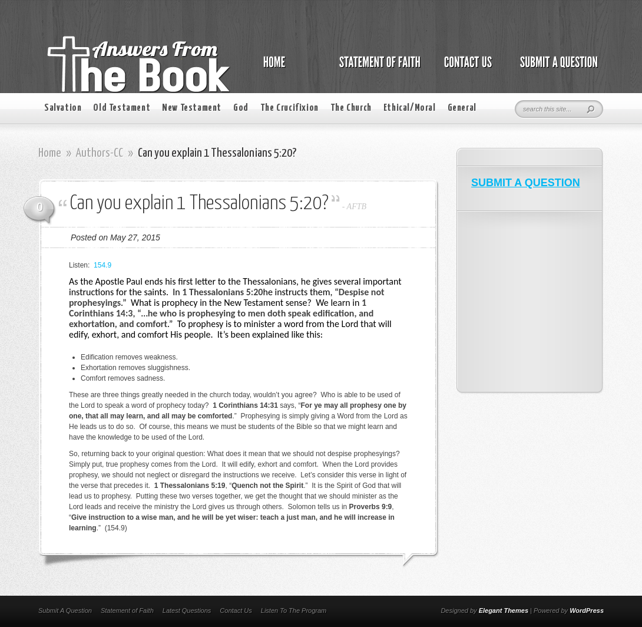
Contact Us (235, 610)
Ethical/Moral (409, 108)
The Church (351, 108)
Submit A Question (65, 610)
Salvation (62, 108)
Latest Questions (187, 610)
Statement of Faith (127, 610)
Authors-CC (99, 153)
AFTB (356, 206)
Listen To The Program (293, 610)
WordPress (587, 610)
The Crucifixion (289, 108)
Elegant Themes (503, 610)
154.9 (102, 265)
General (462, 108)
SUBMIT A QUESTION (525, 183)
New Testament (191, 108)
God (241, 108)
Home (49, 153)
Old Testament (121, 108)
